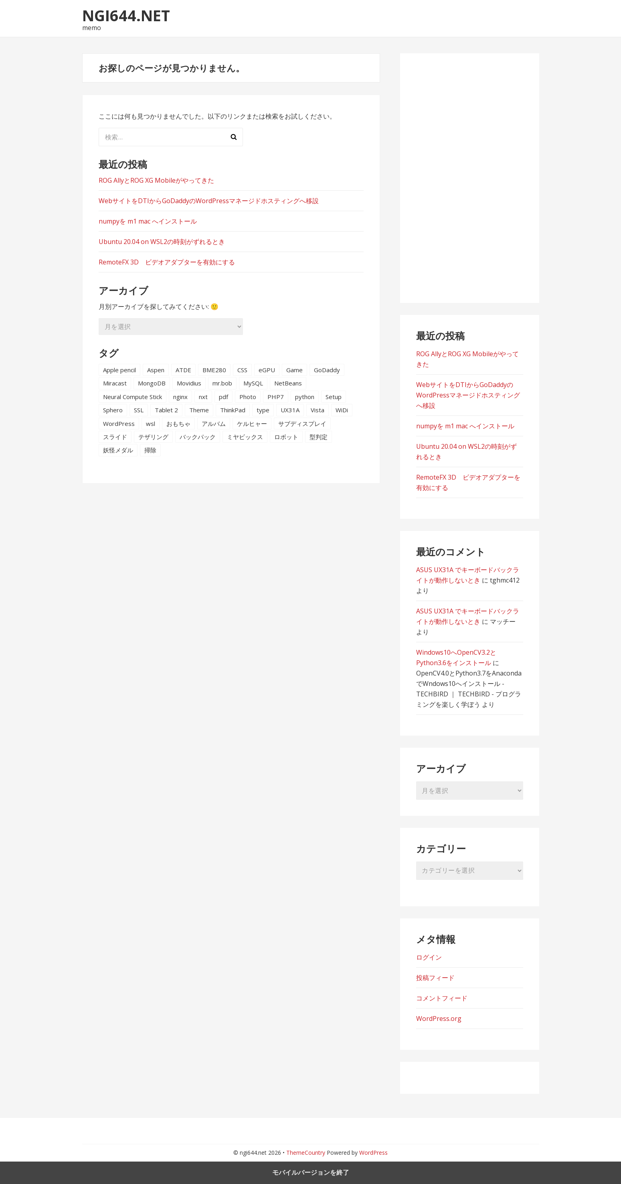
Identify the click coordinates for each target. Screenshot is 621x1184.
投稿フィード (435, 977)
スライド (115, 437)
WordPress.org (438, 1018)
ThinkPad (232, 410)
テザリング (153, 437)
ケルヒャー (252, 424)
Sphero (113, 410)
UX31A (290, 410)
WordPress (119, 424)
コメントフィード (441, 998)
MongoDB (152, 383)
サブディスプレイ (302, 424)
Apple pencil (119, 370)
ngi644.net (126, 15)
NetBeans (288, 383)
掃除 (150, 450)
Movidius (189, 383)
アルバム (214, 424)
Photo (247, 397)
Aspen (155, 370)
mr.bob (222, 383)
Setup (334, 397)
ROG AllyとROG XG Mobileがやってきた (156, 180)
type (263, 410)
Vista (317, 410)
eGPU (267, 370)
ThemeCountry (305, 1152)
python (304, 397)
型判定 (318, 437)
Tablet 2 (166, 410)
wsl (150, 424)
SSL (139, 410)
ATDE (183, 370)
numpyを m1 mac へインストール (148, 221)
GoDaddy (327, 370)
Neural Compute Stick (132, 397)
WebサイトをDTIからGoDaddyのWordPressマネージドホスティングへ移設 (209, 200)
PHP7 (275, 397)
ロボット (286, 437)
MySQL (253, 383)
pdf (223, 397)
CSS (242, 370)
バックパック (198, 437)
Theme (199, 410)
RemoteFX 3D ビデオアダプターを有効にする (167, 262)
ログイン (429, 957)
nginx (180, 397)
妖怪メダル (118, 450)
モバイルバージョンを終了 (310, 1172)
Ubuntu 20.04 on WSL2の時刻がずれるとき (162, 241)
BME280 (214, 370)
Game (294, 370)
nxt (203, 397)
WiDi (342, 410)
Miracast (115, 383)
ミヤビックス (245, 437)
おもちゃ (178, 424)
